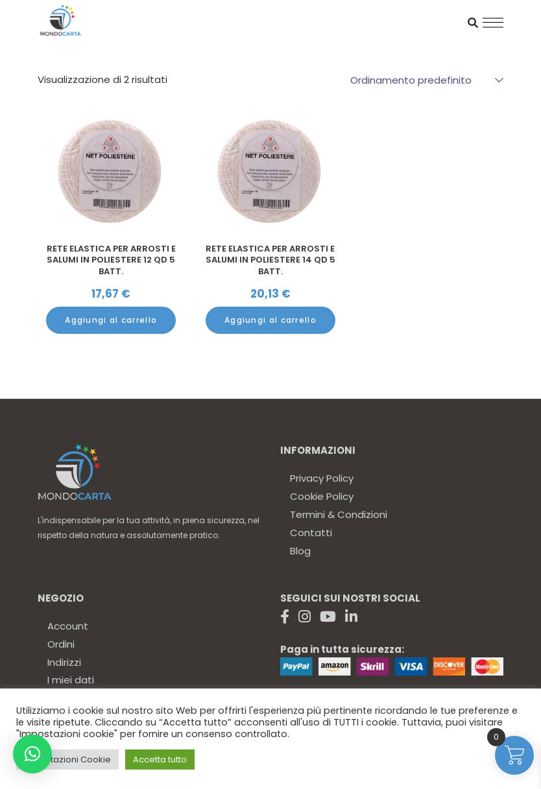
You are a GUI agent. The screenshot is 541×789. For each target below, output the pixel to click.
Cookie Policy (322, 496)
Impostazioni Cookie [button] (67, 759)
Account (67, 626)
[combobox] (420, 80)
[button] (32, 754)
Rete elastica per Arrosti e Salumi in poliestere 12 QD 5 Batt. (111, 259)
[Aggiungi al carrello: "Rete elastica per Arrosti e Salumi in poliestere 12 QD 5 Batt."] (111, 320)
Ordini (61, 644)
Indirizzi (64, 662)
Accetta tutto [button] (160, 759)
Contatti (311, 532)
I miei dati (70, 680)
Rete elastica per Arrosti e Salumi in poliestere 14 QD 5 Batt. (270, 259)
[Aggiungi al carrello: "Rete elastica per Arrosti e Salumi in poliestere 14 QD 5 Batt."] (270, 320)
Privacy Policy (322, 478)
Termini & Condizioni (338, 514)
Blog (300, 551)
